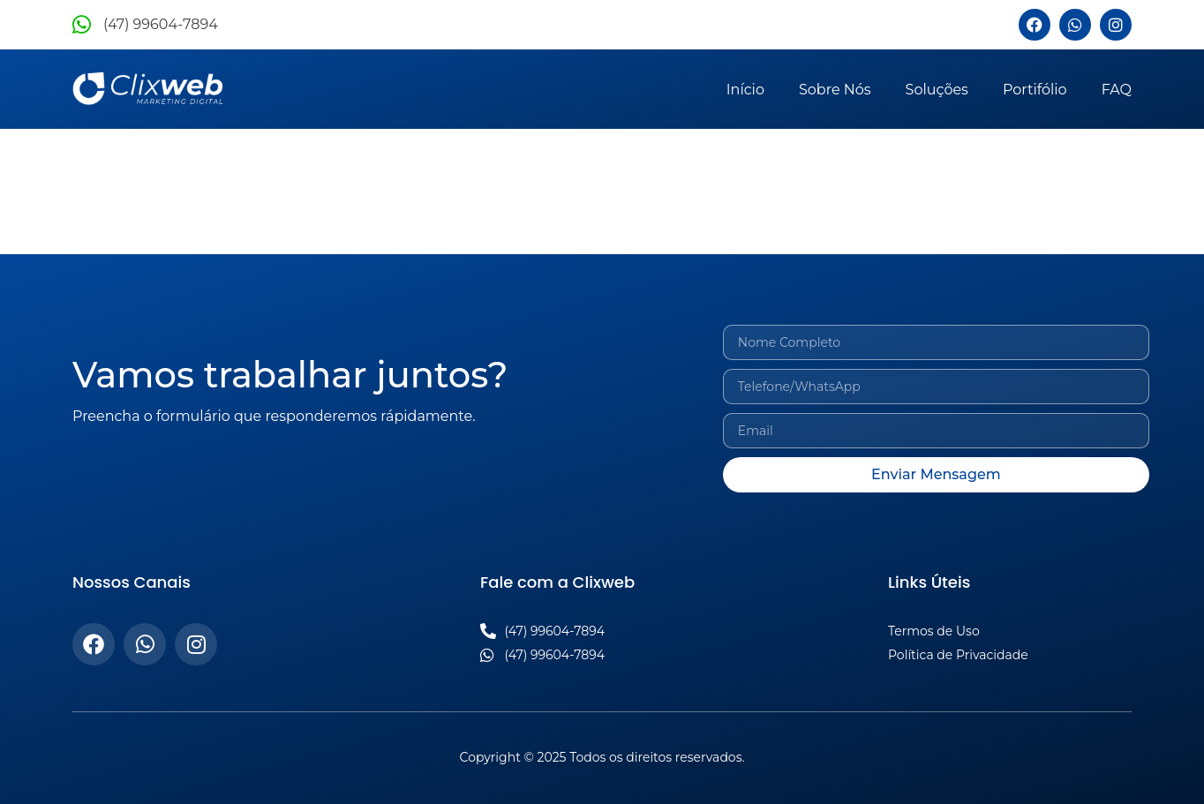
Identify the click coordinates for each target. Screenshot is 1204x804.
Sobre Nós (835, 89)
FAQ (1117, 89)
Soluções (937, 89)
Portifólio (1035, 89)
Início (745, 89)
